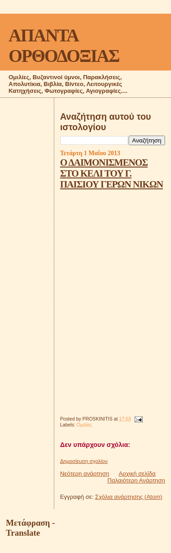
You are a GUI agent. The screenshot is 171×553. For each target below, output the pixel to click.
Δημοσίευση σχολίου (84, 461)
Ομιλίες (84, 424)
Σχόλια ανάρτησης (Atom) (128, 496)
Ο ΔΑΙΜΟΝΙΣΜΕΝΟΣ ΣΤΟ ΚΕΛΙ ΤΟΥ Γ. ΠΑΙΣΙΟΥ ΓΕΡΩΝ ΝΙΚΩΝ (111, 173)
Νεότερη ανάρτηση (84, 473)
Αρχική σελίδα (137, 473)
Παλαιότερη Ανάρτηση (136, 480)
